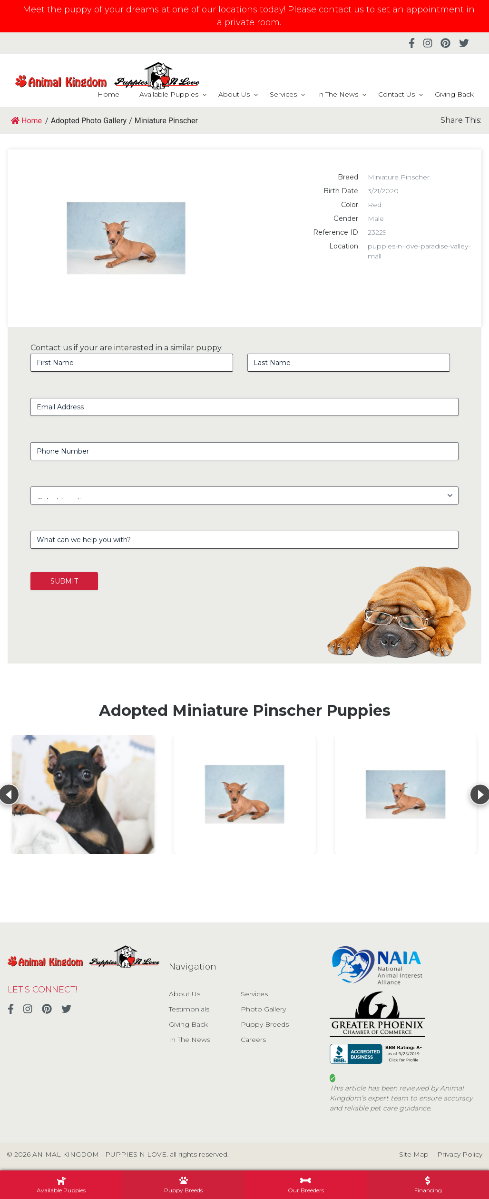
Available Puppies (168, 94)
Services (283, 94)
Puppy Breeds (265, 1024)
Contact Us (396, 94)
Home (108, 94)
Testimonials (189, 1009)
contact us (341, 9)
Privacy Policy (459, 1154)
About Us (234, 94)
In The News (337, 94)
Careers (253, 1039)
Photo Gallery (263, 1009)
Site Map (414, 1154)
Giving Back (454, 94)
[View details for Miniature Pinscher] (83, 794)
